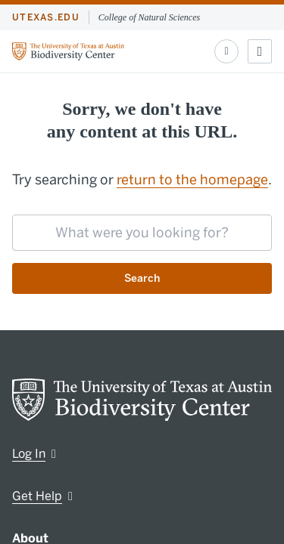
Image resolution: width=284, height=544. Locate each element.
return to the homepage (192, 180)
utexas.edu (46, 17)
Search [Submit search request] (142, 278)
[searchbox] (142, 233)
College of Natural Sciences (149, 17)
